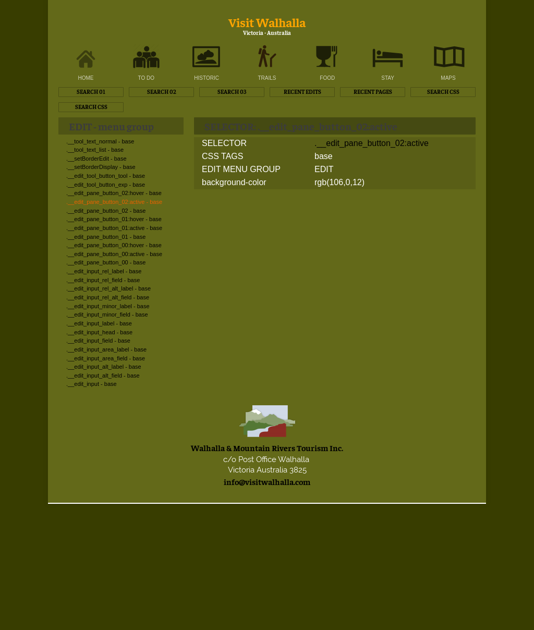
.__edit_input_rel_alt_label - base (108, 288)
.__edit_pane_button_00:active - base (114, 254)
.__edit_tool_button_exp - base (105, 184)
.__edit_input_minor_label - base (108, 306)
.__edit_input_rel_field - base (103, 280)
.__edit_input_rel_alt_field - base (107, 297)
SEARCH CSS (443, 91)
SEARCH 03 (231, 91)
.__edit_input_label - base (99, 323)
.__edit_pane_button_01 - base (105, 237)
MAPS (448, 78)
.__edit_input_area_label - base (106, 349)
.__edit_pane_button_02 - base (105, 211)
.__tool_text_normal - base (100, 141)
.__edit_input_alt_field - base (103, 375)
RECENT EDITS (302, 91)
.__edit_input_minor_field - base (107, 314)
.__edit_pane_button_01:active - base (114, 228)
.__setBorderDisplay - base (101, 167)
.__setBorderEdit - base (96, 158)
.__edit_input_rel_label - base (103, 271)
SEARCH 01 (91, 91)
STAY (387, 78)
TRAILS (267, 78)
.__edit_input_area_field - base (105, 358)
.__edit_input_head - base (99, 332)
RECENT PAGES (373, 91)
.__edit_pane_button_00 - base (105, 262)
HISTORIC (206, 78)
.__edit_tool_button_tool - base (105, 176)
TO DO (146, 78)
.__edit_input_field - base (98, 340)
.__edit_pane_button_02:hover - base (114, 193)
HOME (86, 78)
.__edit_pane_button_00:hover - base (114, 245)
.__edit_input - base (91, 384)
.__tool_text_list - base (95, 150)
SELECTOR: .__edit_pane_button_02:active (300, 125)
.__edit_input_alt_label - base (103, 367)
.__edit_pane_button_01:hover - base (114, 219)
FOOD (327, 78)
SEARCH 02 (161, 91)
